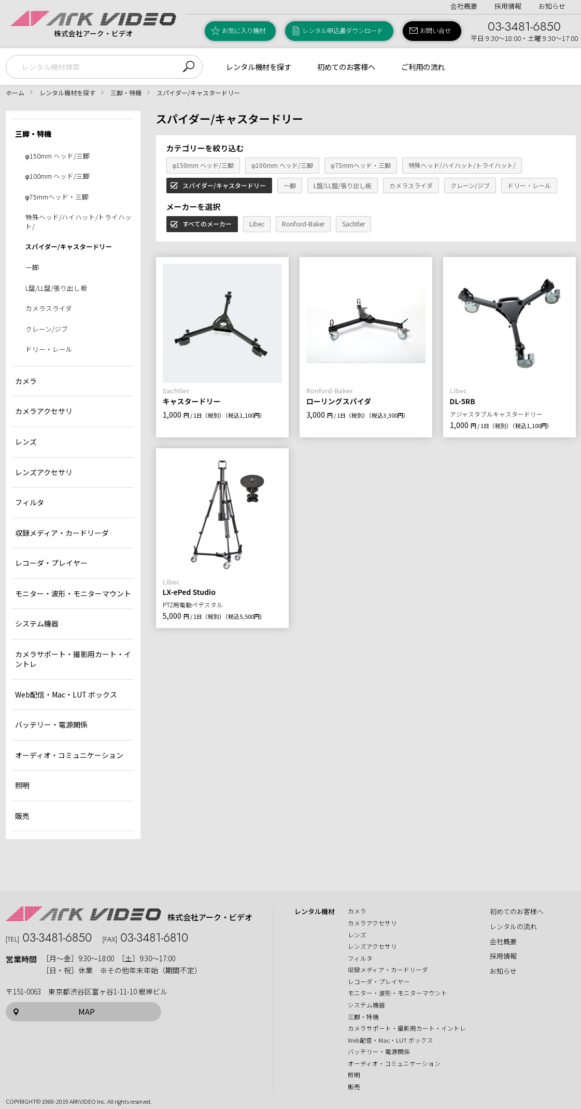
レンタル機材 (314, 911)
